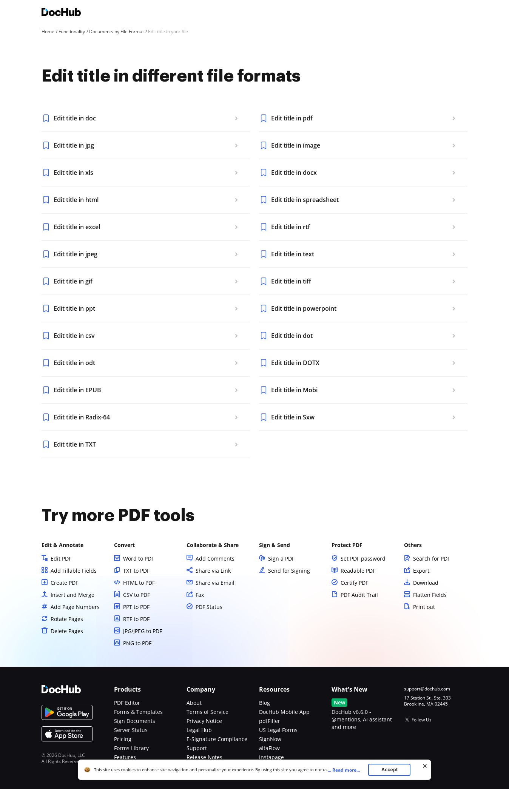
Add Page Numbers (75, 606)
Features (125, 757)
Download (425, 582)
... (346, 770)
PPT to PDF (136, 606)
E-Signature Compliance (217, 739)
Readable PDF (358, 570)
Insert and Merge (72, 594)
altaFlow (269, 748)
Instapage (271, 757)
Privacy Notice (204, 720)
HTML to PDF (139, 582)
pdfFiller (269, 720)
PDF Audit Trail (359, 594)
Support (197, 748)
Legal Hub (199, 730)
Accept (389, 769)
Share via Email (215, 582)
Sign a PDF (281, 558)
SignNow (270, 739)
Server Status (131, 730)
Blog (264, 702)
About (194, 702)
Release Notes (204, 757)
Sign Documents (134, 720)
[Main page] (61, 13)
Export (421, 570)
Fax (200, 594)
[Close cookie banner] (425, 766)
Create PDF (64, 582)
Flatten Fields (430, 594)
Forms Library (131, 748)
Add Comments (215, 558)
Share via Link (213, 570)
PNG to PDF (137, 643)
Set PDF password (363, 558)
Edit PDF (61, 558)
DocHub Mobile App (284, 711)
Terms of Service (207, 711)
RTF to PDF (136, 619)
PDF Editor (127, 702)
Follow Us (422, 720)
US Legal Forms (278, 730)
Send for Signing (289, 570)
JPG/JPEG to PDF (142, 631)
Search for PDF (431, 558)
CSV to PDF (136, 594)
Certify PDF (354, 582)
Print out (424, 606)
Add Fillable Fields (74, 570)
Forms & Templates (138, 711)
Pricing (122, 739)
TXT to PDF (136, 570)
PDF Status (209, 606)
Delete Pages (67, 631)
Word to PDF (138, 558)
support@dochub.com (427, 689)
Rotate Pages (67, 619)
